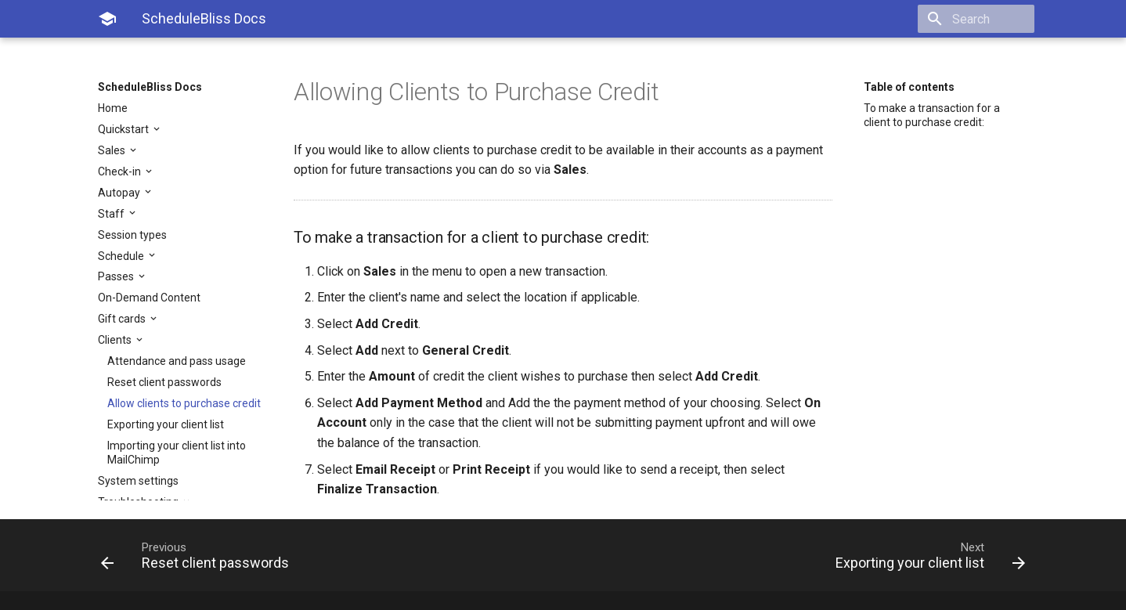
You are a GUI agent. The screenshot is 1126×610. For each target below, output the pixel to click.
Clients (116, 340)
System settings (138, 481)
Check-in (120, 171)
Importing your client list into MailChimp (176, 452)
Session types (132, 235)
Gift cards (123, 318)
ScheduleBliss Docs (150, 87)
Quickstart (124, 129)
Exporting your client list (165, 424)
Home (113, 108)
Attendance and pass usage (176, 361)
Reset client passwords (164, 382)
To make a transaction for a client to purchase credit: (932, 115)
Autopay (120, 192)
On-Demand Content (149, 297)
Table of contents (909, 87)
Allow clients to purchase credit (184, 403)
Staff (112, 214)
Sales (113, 150)
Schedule (122, 256)
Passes (117, 276)
